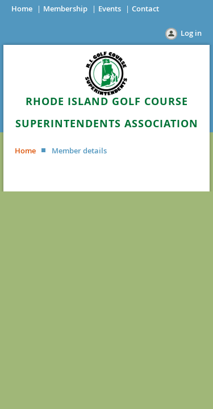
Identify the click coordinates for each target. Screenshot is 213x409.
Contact (145, 8)
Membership (65, 8)
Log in (191, 33)
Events (109, 8)
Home (21, 8)
